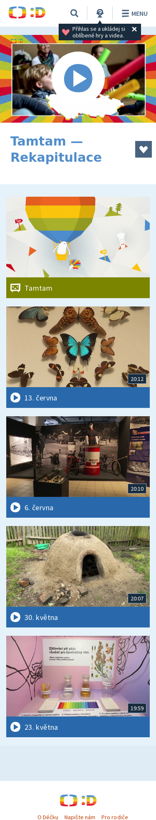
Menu (133, 13)
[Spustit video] (78, 79)
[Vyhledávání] (74, 13)
